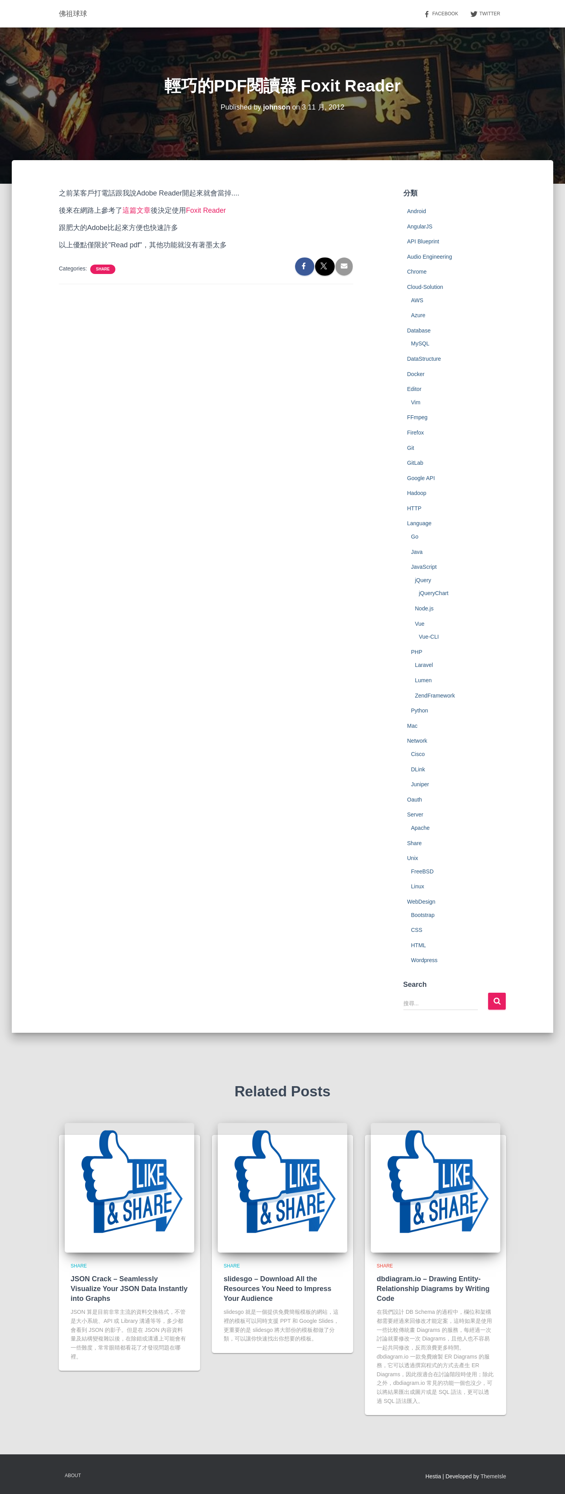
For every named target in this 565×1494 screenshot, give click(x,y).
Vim (416, 402)
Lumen (423, 680)
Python (419, 710)
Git (410, 448)
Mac (412, 726)
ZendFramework (435, 695)
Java (417, 552)
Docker (416, 374)
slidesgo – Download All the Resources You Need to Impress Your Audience (277, 1288)
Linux (417, 886)
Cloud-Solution (425, 287)
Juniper (420, 784)
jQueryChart (433, 593)
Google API (421, 478)
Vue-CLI (429, 637)
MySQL (420, 343)
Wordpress (424, 960)
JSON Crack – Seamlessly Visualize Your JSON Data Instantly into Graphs (129, 1288)
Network (417, 741)
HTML (418, 945)
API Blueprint (423, 241)
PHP (417, 652)
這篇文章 (136, 210)
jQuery (423, 580)
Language (419, 523)
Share (102, 269)
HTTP (414, 508)
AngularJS (420, 226)
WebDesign (421, 902)
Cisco (418, 754)
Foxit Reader (206, 210)
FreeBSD (422, 871)
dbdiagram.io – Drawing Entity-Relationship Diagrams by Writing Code (433, 1288)
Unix (412, 858)
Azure (418, 315)
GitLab (415, 463)
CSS (417, 930)
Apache (420, 828)
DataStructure (424, 359)
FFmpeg (417, 417)
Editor (414, 389)
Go (415, 536)
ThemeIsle (493, 1476)
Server (415, 814)
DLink (418, 769)
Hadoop (416, 493)
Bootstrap (423, 915)
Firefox (415, 432)
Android (416, 211)
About (73, 1475)
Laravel (424, 665)
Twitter (485, 14)
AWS (417, 300)
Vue (420, 624)
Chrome (417, 271)
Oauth (414, 799)
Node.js (424, 608)
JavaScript (424, 567)
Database (419, 330)
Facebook (440, 14)
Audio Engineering (429, 257)
